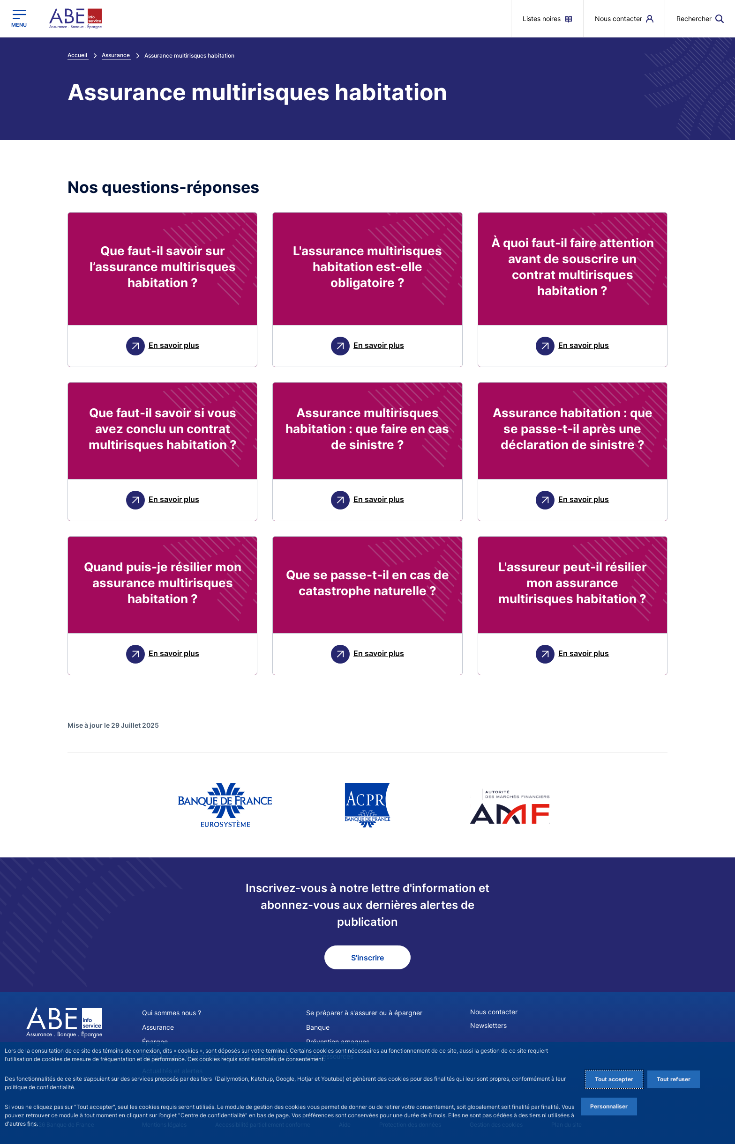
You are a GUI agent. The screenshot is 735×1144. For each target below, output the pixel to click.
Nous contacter (494, 1012)
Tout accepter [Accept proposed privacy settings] (614, 1079)
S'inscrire (367, 957)
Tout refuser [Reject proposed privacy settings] (673, 1079)
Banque (318, 1027)
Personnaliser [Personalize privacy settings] (609, 1106)
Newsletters (488, 1025)
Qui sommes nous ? (171, 1013)
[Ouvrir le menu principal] (19, 18)
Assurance (158, 1027)
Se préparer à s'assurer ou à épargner (364, 1013)
